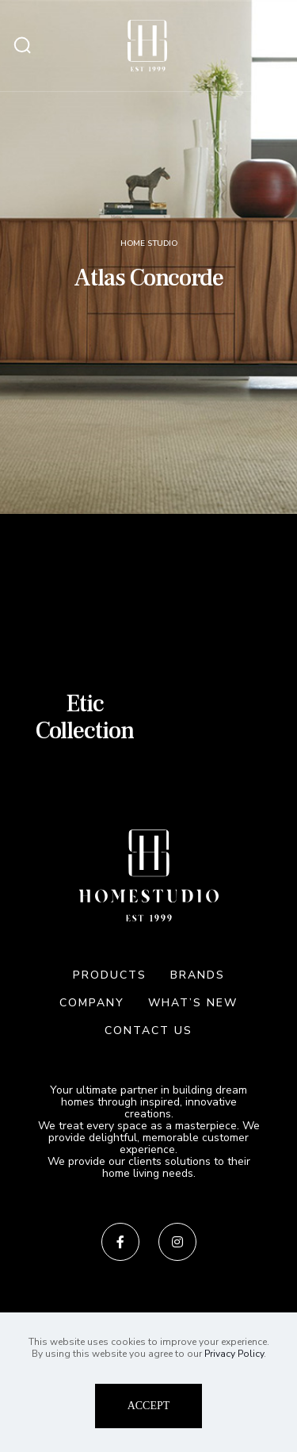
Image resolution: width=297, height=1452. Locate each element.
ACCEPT (149, 1406)
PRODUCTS (110, 975)
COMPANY (91, 1002)
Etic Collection (85, 717)
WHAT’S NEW (193, 1002)
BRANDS (197, 975)
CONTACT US (148, 1030)
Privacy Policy (234, 1353)
